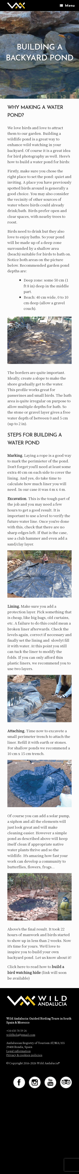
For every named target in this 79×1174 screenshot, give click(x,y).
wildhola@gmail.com (20, 1035)
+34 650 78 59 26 (16, 1031)
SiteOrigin (46, 1101)
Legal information (18, 1051)
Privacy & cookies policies (24, 1055)
